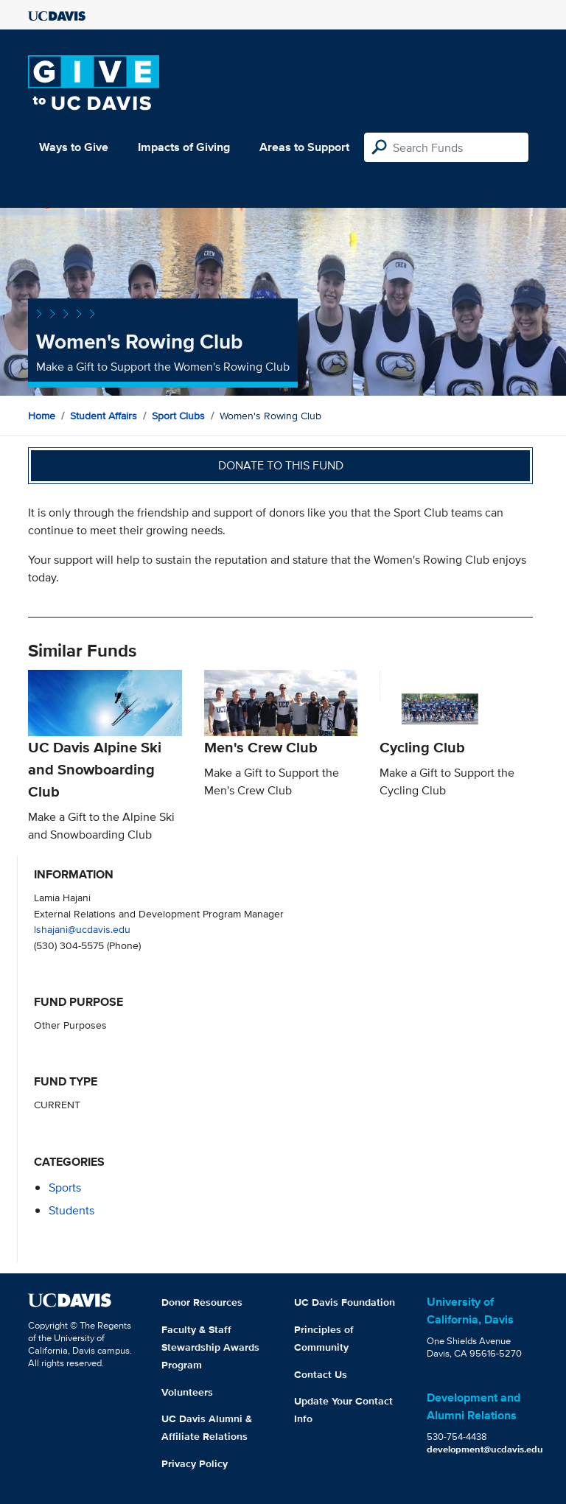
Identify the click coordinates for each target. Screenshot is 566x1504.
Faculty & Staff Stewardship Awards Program (210, 1347)
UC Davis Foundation (344, 1302)
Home (41, 415)
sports (65, 1187)
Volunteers (187, 1392)
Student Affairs (103, 415)
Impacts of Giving (184, 147)
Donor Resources (201, 1302)
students (71, 1210)
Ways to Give (73, 147)
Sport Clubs (178, 415)
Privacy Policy (194, 1463)
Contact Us (320, 1374)
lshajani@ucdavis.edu (82, 929)
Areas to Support (304, 147)
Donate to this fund (280, 465)
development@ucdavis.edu (485, 1449)
